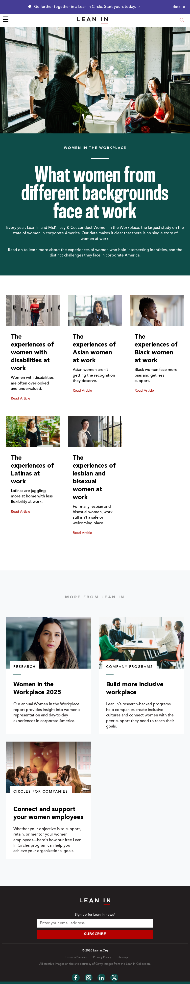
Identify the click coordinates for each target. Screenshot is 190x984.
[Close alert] (179, 6)
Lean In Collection (138, 964)
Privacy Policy (102, 957)
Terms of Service (76, 957)
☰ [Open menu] (5, 20)
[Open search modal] (182, 20)
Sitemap (122, 957)
